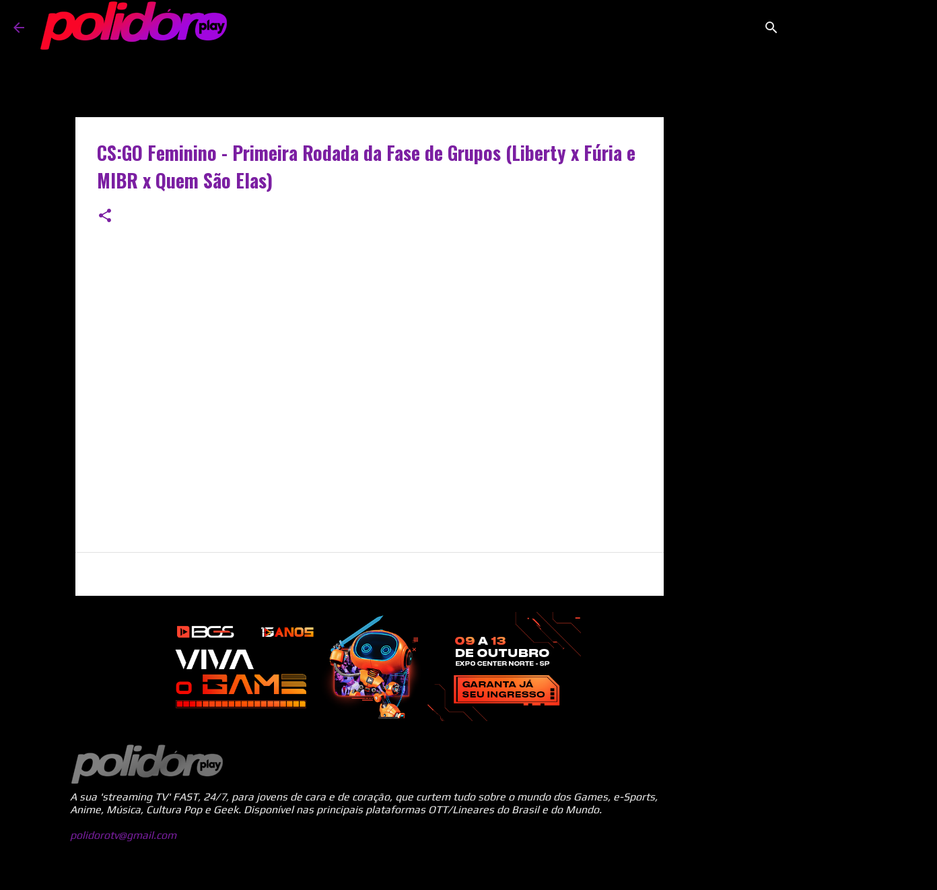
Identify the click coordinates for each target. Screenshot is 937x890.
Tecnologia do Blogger (468, 870)
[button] (105, 216)
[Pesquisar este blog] (855, 27)
